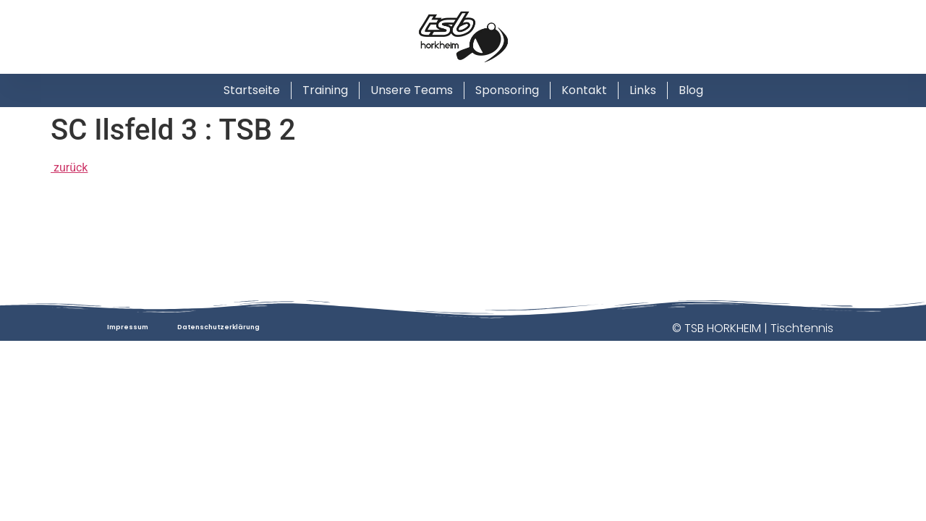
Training (325, 90)
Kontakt (584, 90)
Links (642, 90)
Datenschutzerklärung (218, 327)
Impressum (127, 327)
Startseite (252, 90)
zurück (69, 167)
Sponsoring (507, 90)
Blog (691, 90)
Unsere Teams (411, 90)
